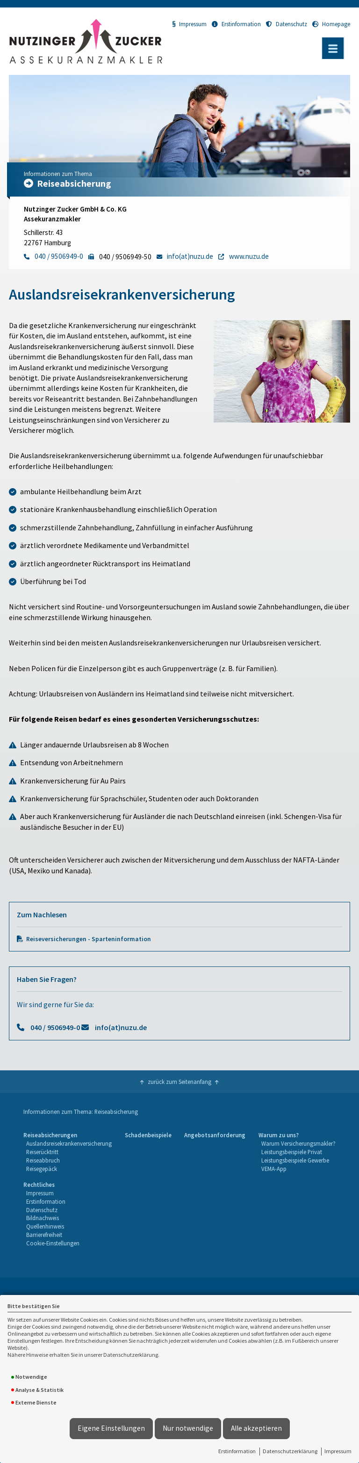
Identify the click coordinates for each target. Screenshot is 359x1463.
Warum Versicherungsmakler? (298, 1143)
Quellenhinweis (45, 1226)
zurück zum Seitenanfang (179, 1081)
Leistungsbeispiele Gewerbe (295, 1160)
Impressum (338, 1451)
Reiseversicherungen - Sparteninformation (88, 939)
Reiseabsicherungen (50, 1135)
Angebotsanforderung (214, 1135)
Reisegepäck (41, 1168)
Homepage (331, 24)
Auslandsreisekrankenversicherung (69, 1143)
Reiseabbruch (43, 1160)
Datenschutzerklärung (290, 1451)
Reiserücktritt (42, 1152)
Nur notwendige (188, 1428)
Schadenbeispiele (148, 1135)
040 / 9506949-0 (55, 1027)
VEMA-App (274, 1168)
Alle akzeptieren (256, 1428)
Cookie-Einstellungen (52, 1243)
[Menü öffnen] (333, 48)
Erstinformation (237, 1451)
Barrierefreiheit (44, 1234)
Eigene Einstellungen (111, 1428)
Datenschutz (286, 24)
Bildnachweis (42, 1218)
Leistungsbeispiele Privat (291, 1152)
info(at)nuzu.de (121, 1027)
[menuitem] (67, 1152)
